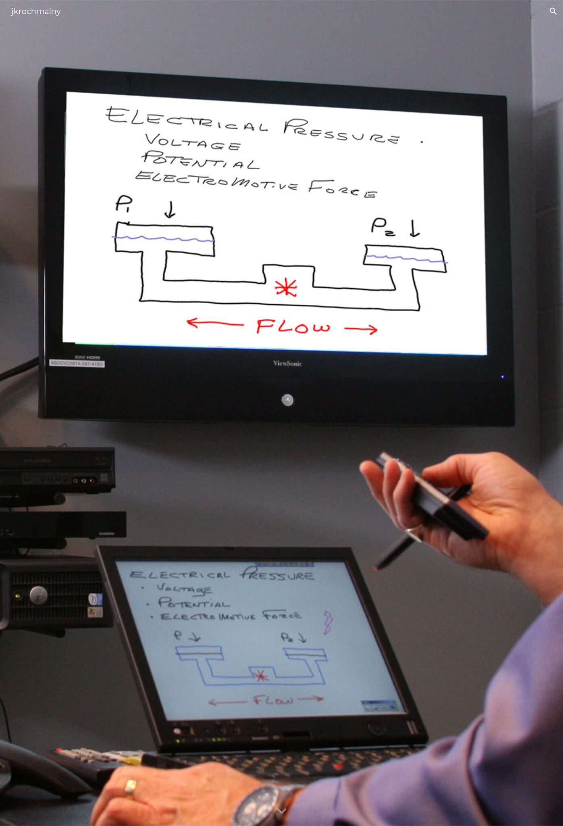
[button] (553, 11)
